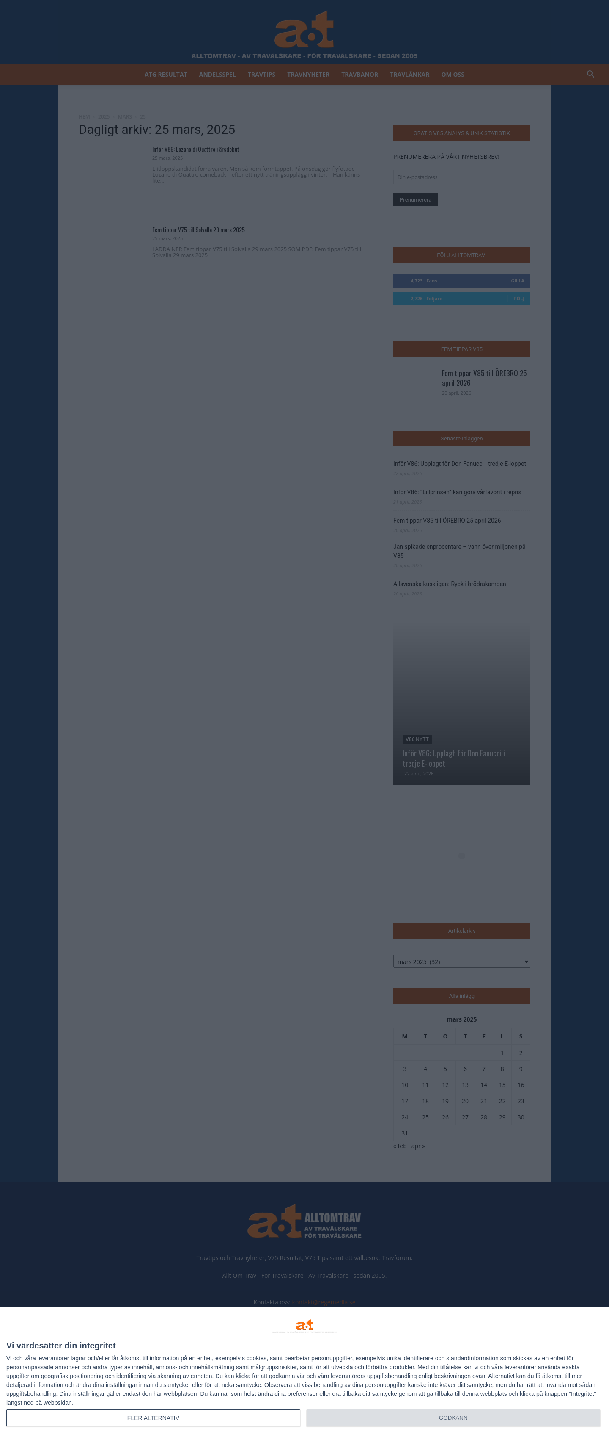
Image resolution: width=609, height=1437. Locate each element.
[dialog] (304, 1372)
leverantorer (53, 1358)
